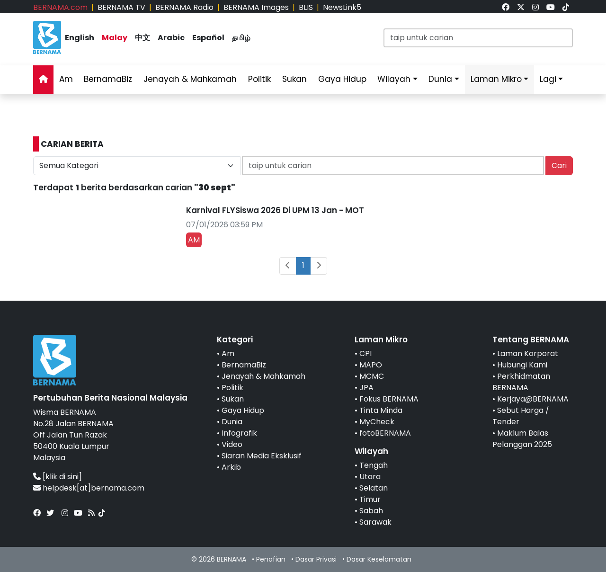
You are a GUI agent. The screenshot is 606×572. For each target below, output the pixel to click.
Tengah (373, 465)
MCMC (371, 376)
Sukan (294, 79)
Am (66, 79)
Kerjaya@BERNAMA (533, 398)
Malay (114, 37)
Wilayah (393, 79)
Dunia (440, 79)
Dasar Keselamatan (379, 559)
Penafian (270, 559)
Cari (559, 165)
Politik (259, 79)
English (79, 37)
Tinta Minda (380, 410)
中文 (142, 37)
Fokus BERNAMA (389, 398)
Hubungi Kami (522, 364)
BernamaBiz (108, 79)
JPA (366, 387)
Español (208, 37)
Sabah (371, 510)
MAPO (370, 364)
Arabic (171, 37)
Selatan (373, 488)
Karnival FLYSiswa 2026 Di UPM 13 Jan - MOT (275, 210)
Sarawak (375, 522)
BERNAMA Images (256, 7)
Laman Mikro (496, 79)
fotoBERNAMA (385, 433)
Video (232, 444)
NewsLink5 (342, 7)
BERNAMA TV (121, 7)
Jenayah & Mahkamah (190, 79)
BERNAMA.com (60, 7)
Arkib (231, 467)
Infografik (239, 433)
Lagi (548, 79)
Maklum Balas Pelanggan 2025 (522, 439)
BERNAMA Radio (184, 7)
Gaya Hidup (342, 79)
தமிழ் (241, 37)
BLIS (306, 7)
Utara (370, 476)
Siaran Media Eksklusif (262, 455)
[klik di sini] (62, 476)
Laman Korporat (527, 353)
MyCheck (376, 421)
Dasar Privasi (316, 559)
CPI (365, 353)
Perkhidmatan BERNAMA (521, 382)
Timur (370, 499)
